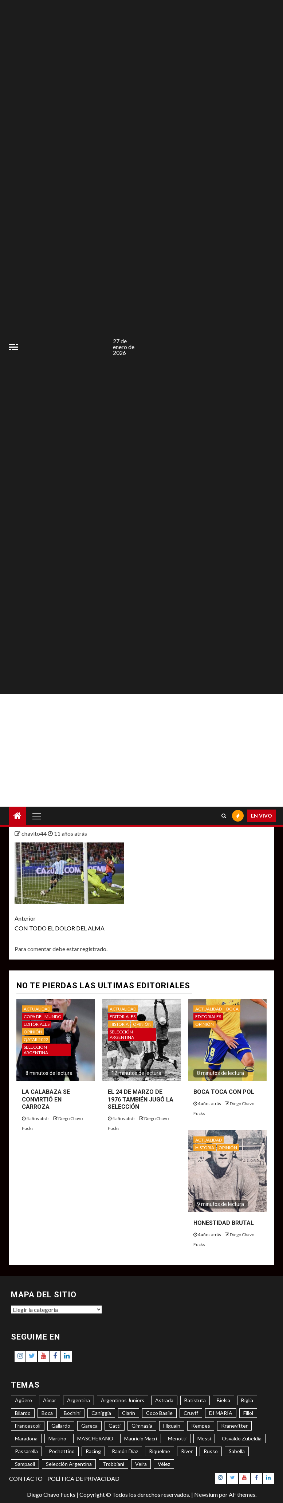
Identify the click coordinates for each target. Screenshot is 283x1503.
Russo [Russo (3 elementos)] (211, 1451)
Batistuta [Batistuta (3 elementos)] (195, 1400)
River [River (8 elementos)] (187, 1451)
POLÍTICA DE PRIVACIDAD (83, 1478)
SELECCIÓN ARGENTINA (36, 1049)
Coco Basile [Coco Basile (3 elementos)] (159, 1413)
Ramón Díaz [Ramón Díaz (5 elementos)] (125, 1451)
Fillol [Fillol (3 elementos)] (248, 1413)
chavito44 (34, 833)
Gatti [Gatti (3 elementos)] (115, 1426)
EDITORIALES (37, 1024)
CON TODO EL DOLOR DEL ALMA (78, 922)
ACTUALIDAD (37, 1009)
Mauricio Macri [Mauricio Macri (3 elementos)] (140, 1438)
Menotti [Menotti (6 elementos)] (177, 1438)
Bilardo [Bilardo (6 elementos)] (23, 1413)
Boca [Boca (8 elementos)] (47, 1413)
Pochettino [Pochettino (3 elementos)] (62, 1451)
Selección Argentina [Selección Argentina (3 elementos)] (69, 1464)
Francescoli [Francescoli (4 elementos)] (27, 1426)
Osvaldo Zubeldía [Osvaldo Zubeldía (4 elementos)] (242, 1438)
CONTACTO (26, 1478)
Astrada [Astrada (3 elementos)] (164, 1400)
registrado (93, 948)
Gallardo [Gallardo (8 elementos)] (60, 1426)
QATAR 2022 (36, 1039)
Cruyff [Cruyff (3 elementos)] (191, 1413)
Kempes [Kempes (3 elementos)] (200, 1426)
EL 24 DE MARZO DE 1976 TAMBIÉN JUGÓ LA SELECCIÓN (140, 1099)
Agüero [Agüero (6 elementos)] (23, 1400)
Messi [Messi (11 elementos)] (204, 1438)
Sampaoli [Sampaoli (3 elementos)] (25, 1464)
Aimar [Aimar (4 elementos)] (49, 1400)
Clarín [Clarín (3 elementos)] (128, 1413)
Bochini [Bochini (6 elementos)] (72, 1413)
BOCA (232, 1009)
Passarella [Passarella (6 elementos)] (26, 1451)
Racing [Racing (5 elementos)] (93, 1451)
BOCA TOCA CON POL (223, 1091)
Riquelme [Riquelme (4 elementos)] (159, 1451)
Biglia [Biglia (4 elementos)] (247, 1400)
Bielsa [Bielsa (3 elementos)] (223, 1400)
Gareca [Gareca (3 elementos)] (89, 1426)
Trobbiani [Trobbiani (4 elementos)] (113, 1464)
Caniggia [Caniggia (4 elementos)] (101, 1413)
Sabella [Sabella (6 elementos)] (237, 1451)
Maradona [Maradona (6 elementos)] (26, 1438)
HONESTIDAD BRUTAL (223, 1222)
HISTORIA (119, 1024)
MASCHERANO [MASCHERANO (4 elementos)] (95, 1438)
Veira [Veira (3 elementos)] (141, 1464)
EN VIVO (261, 815)
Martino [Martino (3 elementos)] (57, 1438)
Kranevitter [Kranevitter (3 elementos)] (234, 1426)
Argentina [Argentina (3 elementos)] (78, 1400)
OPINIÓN (33, 1032)
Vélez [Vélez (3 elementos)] (164, 1464)
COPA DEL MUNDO (43, 1016)
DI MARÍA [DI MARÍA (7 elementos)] (220, 1413)
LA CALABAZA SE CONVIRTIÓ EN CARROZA (46, 1099)
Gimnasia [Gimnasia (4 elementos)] (141, 1426)
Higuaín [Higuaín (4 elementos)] (171, 1426)
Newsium (206, 1494)
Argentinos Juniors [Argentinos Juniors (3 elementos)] (122, 1400)
